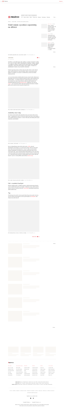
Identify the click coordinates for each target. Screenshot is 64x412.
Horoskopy (44, 17)
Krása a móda (26, 17)
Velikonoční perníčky (27, 373)
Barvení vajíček (18, 367)
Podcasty (48, 17)
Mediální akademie (31, 390)
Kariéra (14, 390)
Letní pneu (34, 384)
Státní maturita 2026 (11, 370)
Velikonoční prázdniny (19, 373)
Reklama (40, 390)
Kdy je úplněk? (10, 373)
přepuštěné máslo (23, 82)
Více (55, 17)
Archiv (36, 390)
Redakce (18, 390)
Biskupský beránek (34, 370)
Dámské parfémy (30, 384)
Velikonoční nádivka (27, 367)
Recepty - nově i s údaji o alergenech (29, 15)
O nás (11, 390)
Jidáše (25, 370)
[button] (23, 42)
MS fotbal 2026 (42, 373)
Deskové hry (38, 384)
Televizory (41, 384)
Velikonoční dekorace (19, 370)
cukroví (9, 83)
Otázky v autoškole (51, 373)
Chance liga (42, 367)
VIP (22, 17)
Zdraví (31, 17)
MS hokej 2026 (42, 370)
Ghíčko (29, 146)
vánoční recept (30, 155)
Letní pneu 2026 (50, 367)
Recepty (39, 17)
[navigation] (1, 1)
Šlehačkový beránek (35, 373)
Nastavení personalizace (32, 392)
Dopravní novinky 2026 (51, 370)
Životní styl (35, 17)
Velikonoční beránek (35, 367)
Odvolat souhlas (50, 390)
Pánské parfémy (50, 384)
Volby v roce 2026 (10, 367)
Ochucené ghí (26, 188)
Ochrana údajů (23, 390)
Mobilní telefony (20, 384)
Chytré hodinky (45, 384)
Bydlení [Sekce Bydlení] (49, 42)
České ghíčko (33, 196)
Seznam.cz (61, 1)
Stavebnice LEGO (25, 384)
